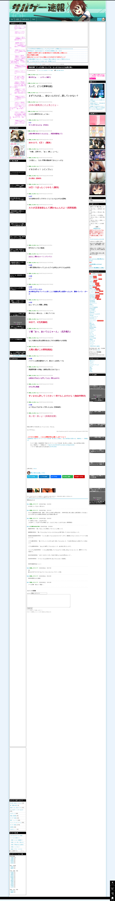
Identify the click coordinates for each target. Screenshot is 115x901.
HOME (28, 64)
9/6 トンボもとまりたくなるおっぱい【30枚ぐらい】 (41, 61)
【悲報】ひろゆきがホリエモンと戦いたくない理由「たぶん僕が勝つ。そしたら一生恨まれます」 (97, 108)
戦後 (59, 70)
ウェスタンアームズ (94, 364)
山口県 (12, 887)
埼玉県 (12, 861)
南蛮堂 (91, 339)
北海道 (12, 867)
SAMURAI (92, 312)
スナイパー (92, 343)
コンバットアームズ (96, 293)
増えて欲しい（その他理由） (97, 215)
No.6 (28, 576)
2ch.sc (35, 468)
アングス (92, 342)
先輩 (57, 70)
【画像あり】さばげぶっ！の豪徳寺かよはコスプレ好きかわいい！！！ (20, 98)
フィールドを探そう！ (15, 837)
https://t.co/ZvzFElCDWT (54, 445)
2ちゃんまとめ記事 (33, 64)
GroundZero (95, 296)
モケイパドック (93, 303)
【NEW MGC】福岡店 (95, 346)
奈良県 (12, 884)
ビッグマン (94, 284)
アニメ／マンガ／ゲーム (15, 822)
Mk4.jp (93, 276)
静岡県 (12, 877)
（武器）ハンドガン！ (15, 846)
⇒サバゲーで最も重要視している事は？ (96, 267)
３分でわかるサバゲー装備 (16, 835)
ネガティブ (12, 813)
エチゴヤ (92, 306)
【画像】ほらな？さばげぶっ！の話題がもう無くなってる (20, 51)
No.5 (28, 568)
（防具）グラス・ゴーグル (16, 849)
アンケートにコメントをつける (97, 239)
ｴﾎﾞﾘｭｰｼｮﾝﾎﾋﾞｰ (95, 299)
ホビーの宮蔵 (93, 338)
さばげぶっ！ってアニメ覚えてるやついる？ (19, 32)
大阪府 (12, 883)
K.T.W (91, 371)
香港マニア (94, 288)
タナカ (91, 366)
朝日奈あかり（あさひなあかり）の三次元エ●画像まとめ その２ (44, 50)
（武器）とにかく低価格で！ (16, 840)
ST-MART (92, 336)
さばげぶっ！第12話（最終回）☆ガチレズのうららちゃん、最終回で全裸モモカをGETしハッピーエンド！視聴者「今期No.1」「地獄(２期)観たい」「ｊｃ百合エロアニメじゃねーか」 (18, 59)
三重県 (12, 879)
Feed (33, 19)
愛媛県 (12, 892)
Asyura (93, 277)
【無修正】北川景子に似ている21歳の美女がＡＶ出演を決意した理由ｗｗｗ (47, 53)
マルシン (92, 363)
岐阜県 (12, 876)
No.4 (28, 526)
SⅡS (91, 367)
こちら (98, 349)
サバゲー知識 (13, 818)
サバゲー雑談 (13, 824)
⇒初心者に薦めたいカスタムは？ (95, 264)
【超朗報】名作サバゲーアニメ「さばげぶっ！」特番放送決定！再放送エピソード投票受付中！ (18, 45)
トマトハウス (93, 330)
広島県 (12, 885)
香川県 (12, 891)
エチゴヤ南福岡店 (94, 307)
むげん (91, 332)
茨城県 (12, 859)
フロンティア (93, 335)
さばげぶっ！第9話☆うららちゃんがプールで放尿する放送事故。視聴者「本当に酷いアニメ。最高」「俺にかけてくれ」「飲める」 (18, 115)
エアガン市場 (95, 289)
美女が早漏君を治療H (33, 55)
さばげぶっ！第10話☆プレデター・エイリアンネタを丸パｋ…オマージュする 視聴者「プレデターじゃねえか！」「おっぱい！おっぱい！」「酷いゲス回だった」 (18, 106)
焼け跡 (62, 70)
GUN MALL (92, 324)
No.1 (28, 504)
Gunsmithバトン (93, 318)
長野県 (12, 874)
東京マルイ (92, 360)
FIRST (91, 304)
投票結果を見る (97, 228)
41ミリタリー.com (96, 279)
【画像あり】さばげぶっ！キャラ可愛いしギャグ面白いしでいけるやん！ (20, 122)
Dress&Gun (92, 300)
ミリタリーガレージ (96, 291)
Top (12, 19)
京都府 (12, 881)
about (17, 19)
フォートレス (93, 319)
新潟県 (12, 872)
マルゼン (92, 362)
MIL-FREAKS (95, 285)
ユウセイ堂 (94, 283)
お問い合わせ (25, 19)
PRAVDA (92, 328)
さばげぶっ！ (13, 829)
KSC (91, 370)
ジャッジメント (97, 320)
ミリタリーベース (96, 275)
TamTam (91, 315)
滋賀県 (12, 880)
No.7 (28, 582)
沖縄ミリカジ (93, 326)
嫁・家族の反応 (13, 805)
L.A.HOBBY (92, 310)
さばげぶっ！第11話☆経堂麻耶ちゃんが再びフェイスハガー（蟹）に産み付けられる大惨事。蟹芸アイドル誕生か (18, 84)
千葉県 (12, 857)
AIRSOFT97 (95, 295)
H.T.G (93, 287)
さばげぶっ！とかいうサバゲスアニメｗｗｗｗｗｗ (20, 72)
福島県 (12, 868)
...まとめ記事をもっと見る (19, 355)
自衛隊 (11, 827)
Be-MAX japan (93, 327)
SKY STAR (94, 297)
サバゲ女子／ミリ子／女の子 (16, 809)
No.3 (28, 518)
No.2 (28, 510)
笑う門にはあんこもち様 (15, 157)
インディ (92, 344)
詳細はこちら (93, 78)
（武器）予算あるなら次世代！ (17, 844)
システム (92, 331)
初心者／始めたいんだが (15, 803)
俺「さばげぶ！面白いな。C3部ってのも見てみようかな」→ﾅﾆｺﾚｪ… (19, 78)
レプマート (94, 292)
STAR (91, 368)
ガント (91, 322)
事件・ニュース (13, 820)
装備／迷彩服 (13, 815)
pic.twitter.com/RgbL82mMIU (67, 445)
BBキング (92, 323)
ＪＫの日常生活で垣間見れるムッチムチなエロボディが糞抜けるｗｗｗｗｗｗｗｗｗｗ (50, 48)
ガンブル (92, 334)
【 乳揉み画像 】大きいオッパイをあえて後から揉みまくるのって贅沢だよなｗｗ (48, 59)
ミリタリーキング (94, 316)
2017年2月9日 (53, 446)
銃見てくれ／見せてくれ (15, 807)
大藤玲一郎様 (13, 143)
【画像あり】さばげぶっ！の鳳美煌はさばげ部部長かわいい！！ (20, 66)
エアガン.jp (92, 340)
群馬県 (12, 860)
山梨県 (12, 873)
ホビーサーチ (93, 311)
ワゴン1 (93, 280)
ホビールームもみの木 (95, 314)
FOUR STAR (92, 308)
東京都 (12, 863)
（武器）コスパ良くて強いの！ (17, 842)
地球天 (93, 281)
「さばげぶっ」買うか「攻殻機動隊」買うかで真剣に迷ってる (20, 38)
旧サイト (23, 157)
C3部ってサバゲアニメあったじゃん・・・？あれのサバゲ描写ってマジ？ (20, 27)
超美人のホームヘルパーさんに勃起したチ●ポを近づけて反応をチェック (46, 57)
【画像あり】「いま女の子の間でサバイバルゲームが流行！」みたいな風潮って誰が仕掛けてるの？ (18, 92)
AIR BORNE (92, 301)
